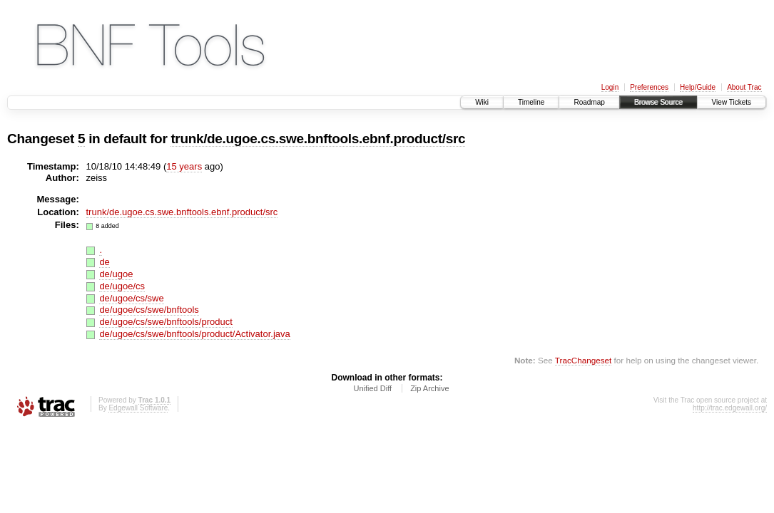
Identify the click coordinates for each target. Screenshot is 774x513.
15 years (184, 166)
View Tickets (731, 102)
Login (609, 87)
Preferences (649, 87)
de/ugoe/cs (122, 286)
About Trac (744, 87)
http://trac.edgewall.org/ (730, 408)
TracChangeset (583, 360)
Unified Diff (372, 388)
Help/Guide (698, 87)
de (104, 261)
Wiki (482, 102)
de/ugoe (116, 274)
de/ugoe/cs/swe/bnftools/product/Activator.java (194, 333)
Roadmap (589, 102)
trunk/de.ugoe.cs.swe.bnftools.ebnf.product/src (317, 138)
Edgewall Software (138, 408)
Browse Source (658, 102)
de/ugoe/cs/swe (131, 298)
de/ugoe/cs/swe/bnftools (148, 309)
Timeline (531, 102)
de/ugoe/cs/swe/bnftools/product (165, 321)
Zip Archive (429, 388)
